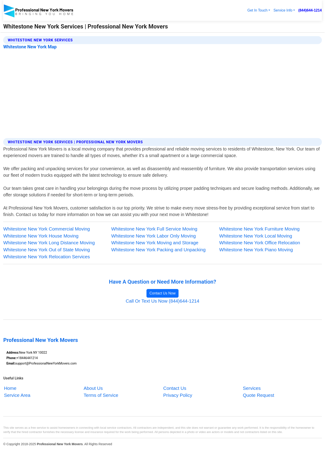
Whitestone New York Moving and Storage (154, 242)
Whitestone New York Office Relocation (259, 242)
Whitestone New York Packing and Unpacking (158, 249)
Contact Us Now (162, 293)
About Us (93, 388)
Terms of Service (101, 395)
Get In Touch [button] (257, 10)
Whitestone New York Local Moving (255, 235)
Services (252, 388)
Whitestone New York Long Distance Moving (49, 242)
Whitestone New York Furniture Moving (259, 228)
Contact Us (174, 388)
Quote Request (258, 395)
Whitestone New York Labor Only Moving (153, 235)
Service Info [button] (283, 10)
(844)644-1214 (310, 10)
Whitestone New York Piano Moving (256, 249)
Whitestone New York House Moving (40, 235)
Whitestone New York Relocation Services (46, 256)
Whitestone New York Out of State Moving (46, 249)
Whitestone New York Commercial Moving (46, 228)
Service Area (17, 395)
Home (10, 388)
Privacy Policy (177, 395)
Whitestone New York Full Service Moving (154, 228)
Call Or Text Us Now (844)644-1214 (162, 300)
